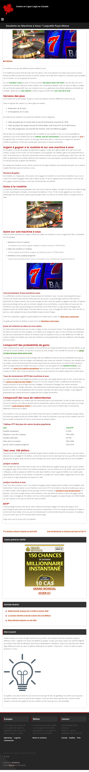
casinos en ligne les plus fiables (18, 382)
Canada (64, 738)
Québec (72, 738)
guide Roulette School (21, 406)
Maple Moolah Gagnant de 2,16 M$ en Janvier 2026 (28, 611)
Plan (79, 738)
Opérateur (8, 738)
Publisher (9, 61)
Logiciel (17, 738)
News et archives (40, 738)
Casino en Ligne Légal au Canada (32, 6)
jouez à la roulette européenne (26, 368)
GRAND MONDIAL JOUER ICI (44, 570)
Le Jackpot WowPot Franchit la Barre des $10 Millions (29, 615)
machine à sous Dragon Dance (68, 491)
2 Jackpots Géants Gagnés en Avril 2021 (20, 531)
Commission (9, 740)
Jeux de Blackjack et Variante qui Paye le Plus (66, 531)
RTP (81, 137)
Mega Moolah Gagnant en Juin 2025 (22, 620)
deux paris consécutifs (69, 317)
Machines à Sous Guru (50, 321)
